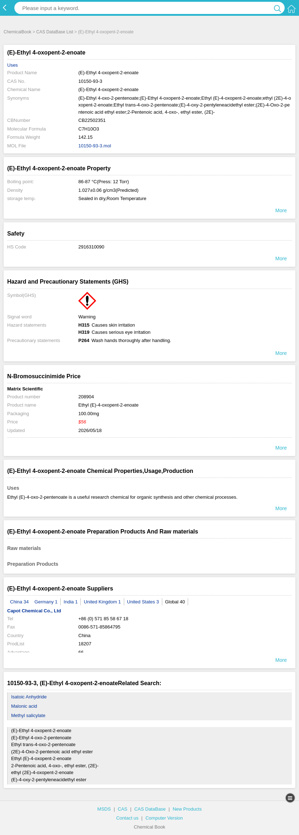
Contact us (127, 818)
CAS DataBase (149, 809)
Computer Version (164, 818)
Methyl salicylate (28, 715)
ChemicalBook (17, 31)
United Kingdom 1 (102, 601)
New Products (187, 809)
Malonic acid (24, 706)
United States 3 (143, 601)
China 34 (19, 601)
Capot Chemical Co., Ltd (34, 610)
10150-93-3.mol (94, 145)
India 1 (71, 601)
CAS (122, 809)
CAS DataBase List (54, 31)
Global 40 (175, 601)
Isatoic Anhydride (29, 696)
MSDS (104, 809)
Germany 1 (45, 601)
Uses (12, 65)
